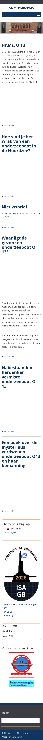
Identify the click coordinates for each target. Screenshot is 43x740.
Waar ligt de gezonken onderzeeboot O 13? (18, 245)
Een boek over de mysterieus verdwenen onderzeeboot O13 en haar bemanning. (21, 454)
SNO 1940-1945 (21, 8)
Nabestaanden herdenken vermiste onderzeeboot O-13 (19, 377)
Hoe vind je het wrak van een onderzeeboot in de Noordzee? (19, 143)
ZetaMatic (17, 736)
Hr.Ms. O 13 (13, 45)
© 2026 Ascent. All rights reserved (18, 733)
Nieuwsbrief (14, 207)
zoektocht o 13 (9, 126)
